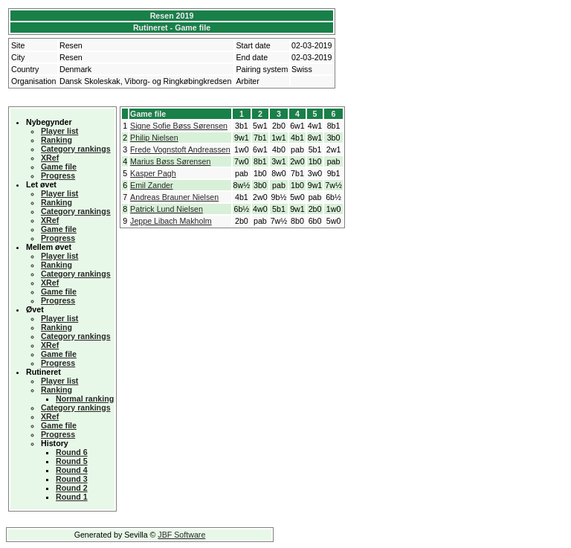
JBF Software (181, 534)
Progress (58, 175)
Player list (59, 130)
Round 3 (72, 478)
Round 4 (72, 469)
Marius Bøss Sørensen (170, 161)
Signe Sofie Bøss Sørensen (179, 125)
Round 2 (72, 487)
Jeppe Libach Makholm (171, 220)
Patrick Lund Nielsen (166, 208)
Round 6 (72, 452)
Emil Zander (151, 185)
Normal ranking (85, 398)
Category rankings (76, 148)
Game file (59, 166)
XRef (50, 157)
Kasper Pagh (153, 173)
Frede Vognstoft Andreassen (180, 149)
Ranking (56, 139)
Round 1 (72, 496)
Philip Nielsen (154, 137)
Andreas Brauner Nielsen (174, 197)
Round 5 (72, 461)
